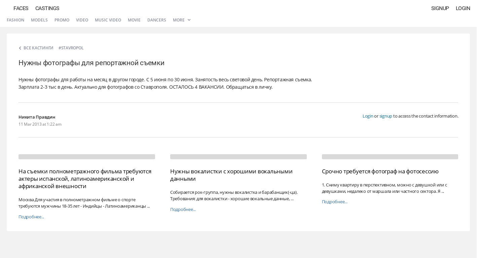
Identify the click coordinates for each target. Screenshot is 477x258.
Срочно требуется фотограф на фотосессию (380, 171)
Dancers (156, 20)
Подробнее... (31, 216)
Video (82, 20)
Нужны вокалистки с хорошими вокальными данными (231, 174)
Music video (108, 20)
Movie (134, 20)
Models (39, 20)
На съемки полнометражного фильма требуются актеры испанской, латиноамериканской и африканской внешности (85, 178)
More (181, 20)
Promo (61, 20)
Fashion (15, 20)
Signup (440, 8)
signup (386, 116)
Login (463, 8)
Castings (47, 8)
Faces (21, 8)
